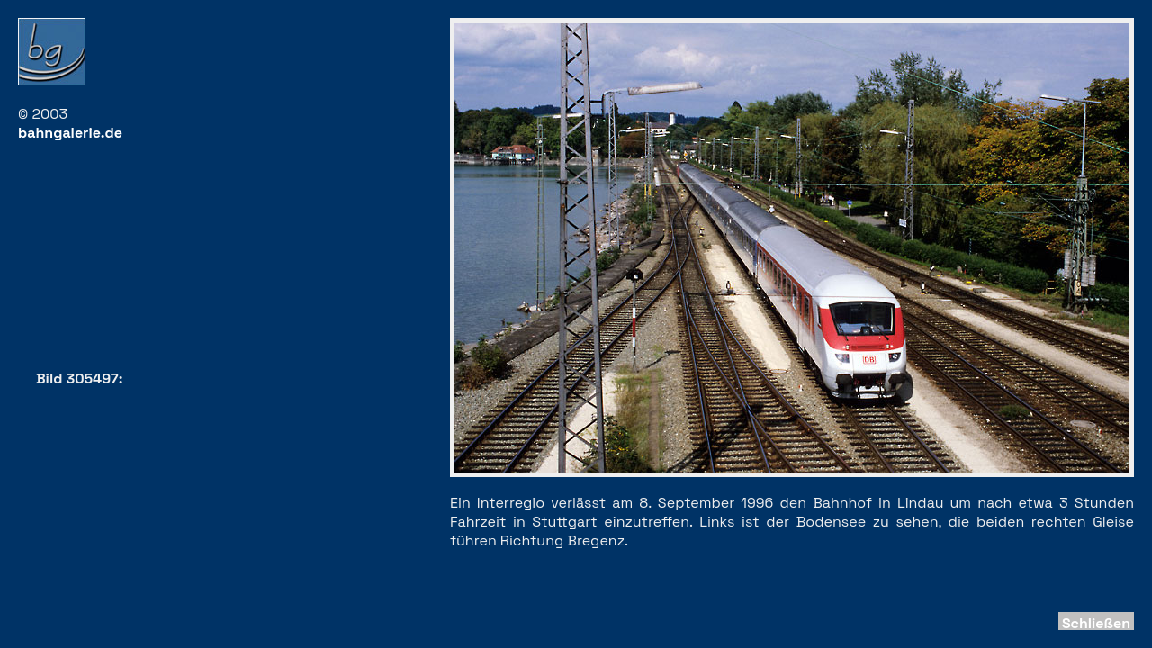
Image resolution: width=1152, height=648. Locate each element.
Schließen (1096, 623)
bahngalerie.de (70, 132)
